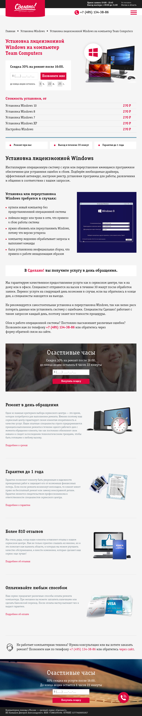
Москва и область (128, 4)
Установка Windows (33, 31)
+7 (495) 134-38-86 (94, 12)
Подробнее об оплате (17, 614)
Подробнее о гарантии (18, 505)
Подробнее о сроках (17, 445)
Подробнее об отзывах (18, 561)
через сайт (126, 649)
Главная (10, 31)
